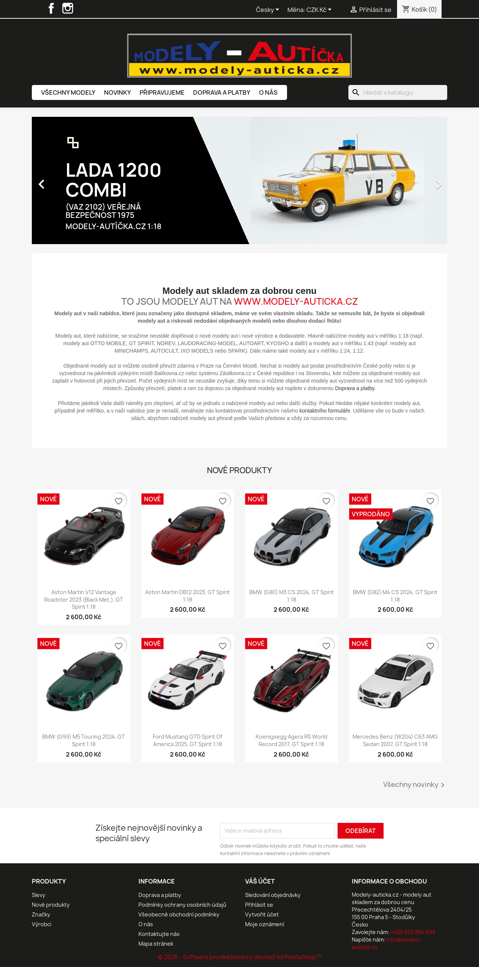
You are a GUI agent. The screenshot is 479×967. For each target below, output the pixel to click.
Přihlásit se (259, 904)
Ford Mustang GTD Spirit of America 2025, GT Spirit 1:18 (187, 740)
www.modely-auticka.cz (296, 301)
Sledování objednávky (272, 894)
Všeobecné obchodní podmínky (178, 914)
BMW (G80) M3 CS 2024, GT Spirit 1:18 (291, 596)
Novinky (117, 92)
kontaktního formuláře (324, 411)
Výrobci (41, 924)
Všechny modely (68, 92)
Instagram (67, 8)
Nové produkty (51, 904)
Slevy (38, 894)
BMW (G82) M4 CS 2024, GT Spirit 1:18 (395, 596)
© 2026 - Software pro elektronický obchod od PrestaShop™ (239, 957)
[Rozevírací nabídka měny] (320, 10)
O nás (268, 92)
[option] (239, 180)
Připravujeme (162, 92)
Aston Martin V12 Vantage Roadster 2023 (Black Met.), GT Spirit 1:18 (83, 600)
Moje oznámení (264, 924)
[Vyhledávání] (397, 92)
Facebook (51, 8)
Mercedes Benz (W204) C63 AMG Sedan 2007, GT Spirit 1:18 (395, 740)
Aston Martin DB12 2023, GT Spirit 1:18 (187, 596)
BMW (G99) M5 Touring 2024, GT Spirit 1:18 (83, 740)
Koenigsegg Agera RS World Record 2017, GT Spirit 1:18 (291, 740)
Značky (41, 914)
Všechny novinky (415, 785)
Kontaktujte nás (159, 933)
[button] (63, 180)
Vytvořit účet (262, 914)
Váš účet (260, 881)
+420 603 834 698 (412, 932)
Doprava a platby (221, 92)
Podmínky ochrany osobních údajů (182, 904)
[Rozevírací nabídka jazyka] (269, 10)
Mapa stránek (155, 943)
